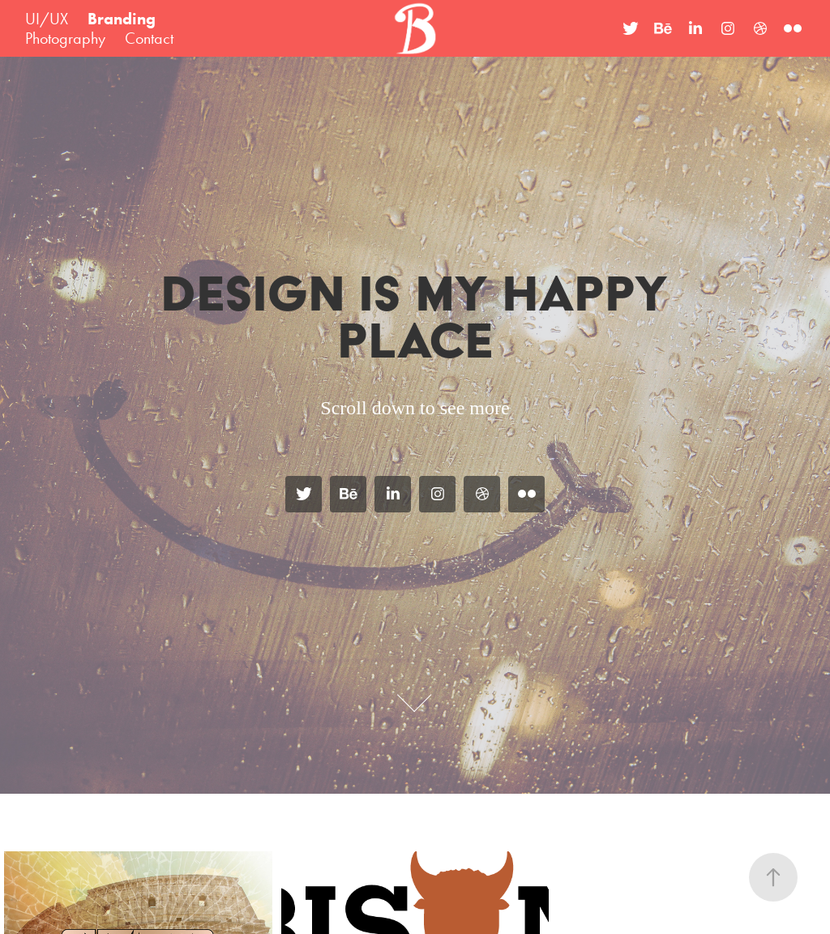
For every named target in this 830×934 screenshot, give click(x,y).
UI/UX (46, 18)
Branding (122, 18)
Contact (149, 38)
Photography (65, 38)
